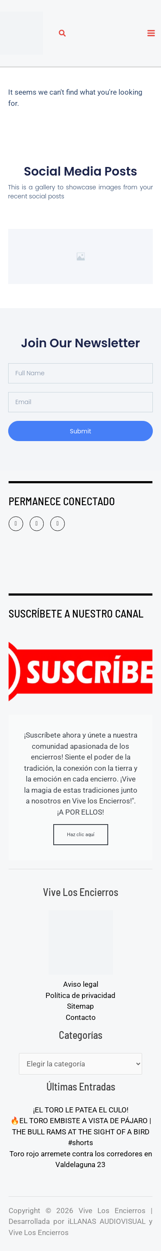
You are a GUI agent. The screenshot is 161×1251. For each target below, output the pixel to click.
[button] (63, 34)
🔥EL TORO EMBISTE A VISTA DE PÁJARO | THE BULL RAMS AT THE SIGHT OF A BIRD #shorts (80, 1131)
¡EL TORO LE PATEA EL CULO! (80, 1110)
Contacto (81, 1017)
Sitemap (80, 1006)
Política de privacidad (80, 995)
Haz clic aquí (80, 834)
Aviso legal (80, 984)
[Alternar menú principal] (151, 33)
